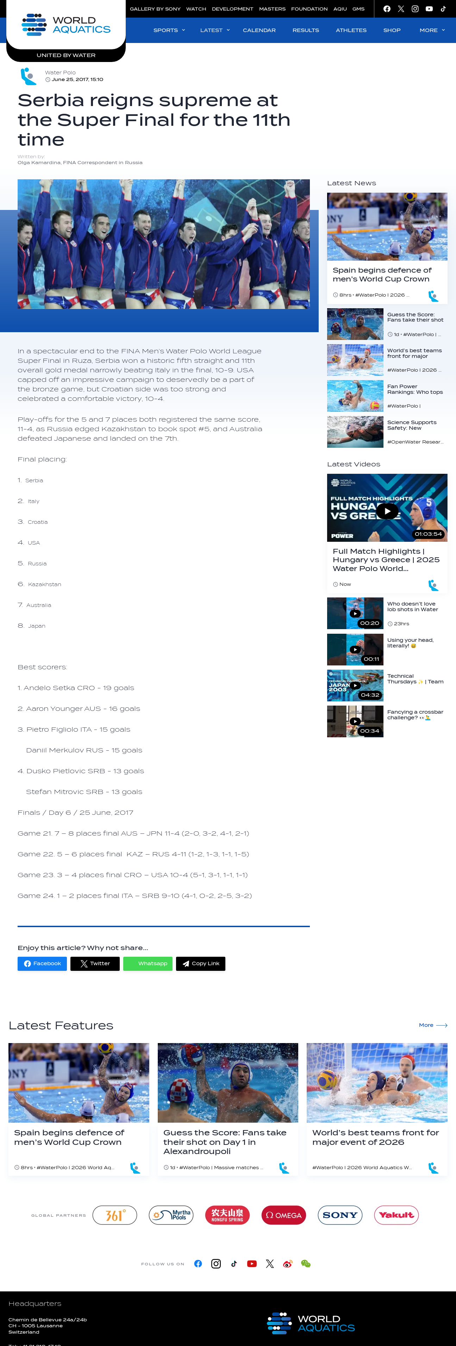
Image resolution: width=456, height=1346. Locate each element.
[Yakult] (396, 1215)
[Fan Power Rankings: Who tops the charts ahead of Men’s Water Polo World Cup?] (387, 396)
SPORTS (170, 30)
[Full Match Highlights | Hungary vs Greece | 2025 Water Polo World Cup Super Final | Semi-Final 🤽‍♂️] (387, 534)
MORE (433, 30)
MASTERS (272, 9)
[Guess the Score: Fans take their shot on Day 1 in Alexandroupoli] (387, 324)
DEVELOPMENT (233, 9)
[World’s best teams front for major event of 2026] (387, 360)
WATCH (196, 9)
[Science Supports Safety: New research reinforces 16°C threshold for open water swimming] (387, 432)
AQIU (340, 9)
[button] (42, 964)
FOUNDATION (309, 9)
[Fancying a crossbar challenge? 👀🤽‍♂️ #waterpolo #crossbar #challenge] (387, 721)
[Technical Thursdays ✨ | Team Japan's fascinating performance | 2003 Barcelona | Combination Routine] (387, 685)
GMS (358, 9)
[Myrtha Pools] (171, 1215)
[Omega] (283, 1215)
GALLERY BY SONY (155, 9)
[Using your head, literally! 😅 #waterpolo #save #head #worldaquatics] (387, 649)
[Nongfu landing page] (227, 1215)
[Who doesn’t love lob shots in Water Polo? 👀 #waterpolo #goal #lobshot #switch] (387, 613)
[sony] (340, 1215)
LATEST (215, 30)
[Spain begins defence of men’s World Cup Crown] (387, 248)
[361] (114, 1215)
